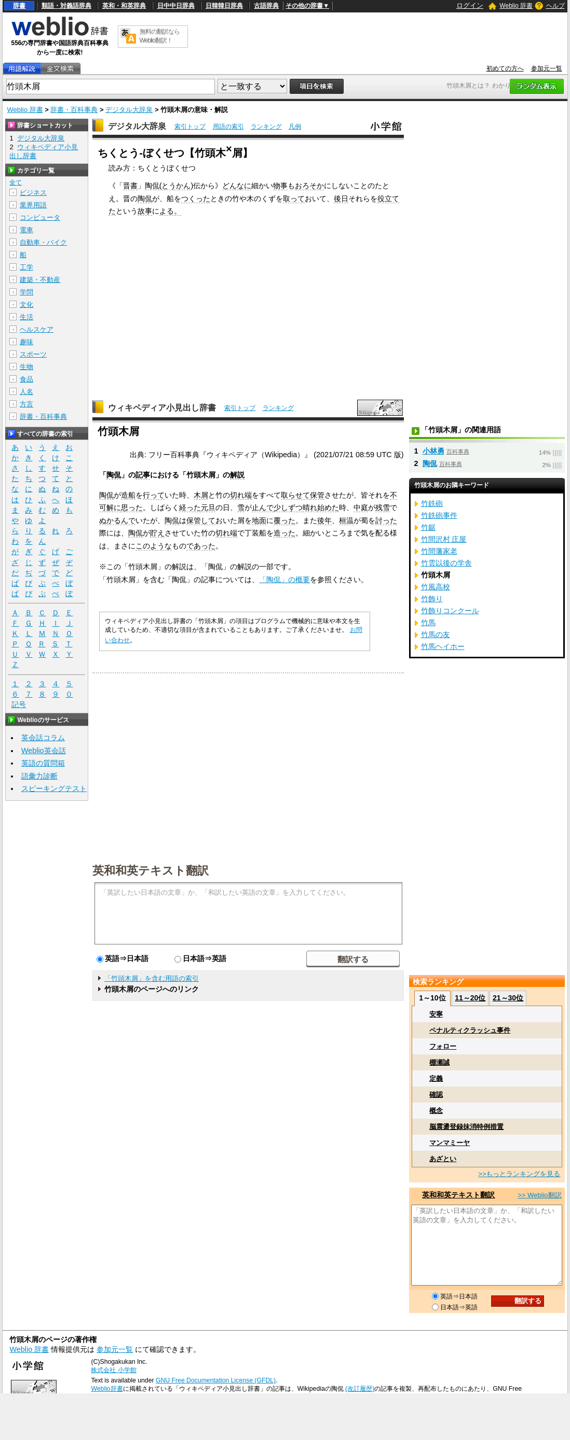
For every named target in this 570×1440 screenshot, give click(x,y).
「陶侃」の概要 (284, 579)
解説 (237, 475)
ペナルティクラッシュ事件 (469, 1030)
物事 (280, 185)
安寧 (436, 1014)
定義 (436, 1078)
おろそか (309, 185)
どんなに (236, 185)
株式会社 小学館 (113, 1370)
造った (284, 533)
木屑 (201, 495)
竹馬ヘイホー (443, 646)
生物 (26, 367)
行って (154, 495)
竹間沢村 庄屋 (444, 539)
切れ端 (241, 495)
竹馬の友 (435, 634)
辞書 (19, 5)
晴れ (310, 507)
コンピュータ (40, 217)
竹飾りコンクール (450, 610)
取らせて (295, 495)
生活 (26, 317)
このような (153, 546)
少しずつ (288, 507)
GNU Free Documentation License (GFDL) (216, 1380)
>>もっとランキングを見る (519, 1174)
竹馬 (428, 622)
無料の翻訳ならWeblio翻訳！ (160, 36)
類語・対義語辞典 (66, 5)
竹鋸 (428, 527)
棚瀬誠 (439, 1062)
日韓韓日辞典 (224, 5)
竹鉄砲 (432, 503)
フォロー (442, 1046)
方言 (26, 404)
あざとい (442, 1159)
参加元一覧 (546, 68)
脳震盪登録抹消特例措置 (466, 1127)
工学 (26, 267)
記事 (142, 475)
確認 (436, 1094)
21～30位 (508, 998)
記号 (18, 705)
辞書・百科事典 (74, 110)
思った (132, 507)
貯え (157, 533)
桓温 (346, 520)
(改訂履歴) (359, 1388)
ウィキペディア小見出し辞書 (162, 407)
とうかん (176, 185)
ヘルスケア (36, 329)
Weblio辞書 (107, 1388)
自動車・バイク (43, 242)
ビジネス (33, 192)
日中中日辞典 (176, 5)
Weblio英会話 (43, 750)
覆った (284, 520)
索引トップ (190, 126)
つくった (195, 198)
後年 (324, 520)
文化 (26, 304)
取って (294, 198)
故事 (145, 211)
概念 (436, 1110)
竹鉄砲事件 (439, 515)
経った (190, 507)
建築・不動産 (40, 280)
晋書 (130, 185)
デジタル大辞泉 (129, 110)
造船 (128, 495)
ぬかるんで (117, 520)
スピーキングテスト (54, 788)
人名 (26, 392)
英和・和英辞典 (124, 5)
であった (200, 546)
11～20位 (470, 998)
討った (386, 520)
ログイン (469, 5)
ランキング (266, 126)
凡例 (295, 126)
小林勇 (433, 451)
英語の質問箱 (43, 763)
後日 (341, 198)
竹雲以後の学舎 (446, 563)
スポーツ (33, 354)
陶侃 (152, 185)
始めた (328, 507)
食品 (26, 379)
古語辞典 (266, 5)
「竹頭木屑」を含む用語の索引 (151, 978)
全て (15, 182)
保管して (200, 520)
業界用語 (33, 205)
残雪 (382, 507)
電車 (26, 230)
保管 (317, 495)
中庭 (361, 507)
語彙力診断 (39, 776)
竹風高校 (435, 587)
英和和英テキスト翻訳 (150, 870)
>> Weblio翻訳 (539, 1195)
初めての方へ (505, 68)
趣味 (26, 342)
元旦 (208, 507)
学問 (26, 292)
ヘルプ (555, 5)
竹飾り (432, 599)
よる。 (170, 211)
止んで (263, 507)
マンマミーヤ (449, 1143)
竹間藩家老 (439, 551)
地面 (259, 520)
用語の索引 (228, 126)
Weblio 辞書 (516, 5)
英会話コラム (43, 737)
